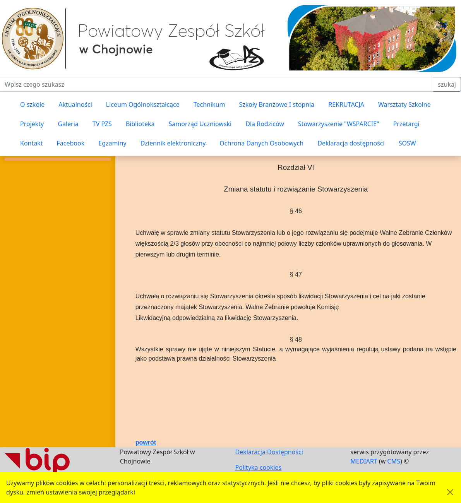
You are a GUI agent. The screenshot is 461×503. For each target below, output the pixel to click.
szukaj (447, 84)
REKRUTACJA (346, 104)
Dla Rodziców (264, 124)
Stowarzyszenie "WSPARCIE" (338, 124)
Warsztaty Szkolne (404, 104)
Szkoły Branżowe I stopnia (276, 104)
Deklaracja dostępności (350, 143)
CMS (393, 461)
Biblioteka (140, 124)
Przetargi (406, 124)
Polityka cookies (258, 467)
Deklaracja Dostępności (269, 452)
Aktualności (75, 104)
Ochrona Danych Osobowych (261, 143)
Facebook (71, 143)
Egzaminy (112, 143)
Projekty (32, 124)
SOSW (407, 143)
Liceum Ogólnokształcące (143, 104)
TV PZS (102, 124)
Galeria (68, 124)
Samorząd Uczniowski (200, 124)
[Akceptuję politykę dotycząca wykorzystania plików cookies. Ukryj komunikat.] (450, 492)
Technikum (209, 104)
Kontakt (31, 143)
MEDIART (363, 461)
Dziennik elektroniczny (173, 143)
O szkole (32, 104)
